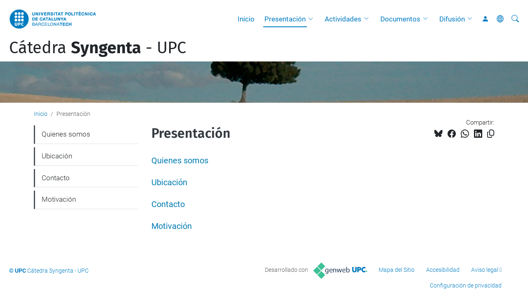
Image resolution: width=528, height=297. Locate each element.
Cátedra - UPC (97, 48)
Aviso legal (484, 269)
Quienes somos (179, 160)
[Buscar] (515, 19)
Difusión (452, 19)
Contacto (168, 204)
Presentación (285, 19)
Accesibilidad (443, 269)
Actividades (343, 19)
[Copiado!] (490, 134)
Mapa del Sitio (397, 269)
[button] (312, 19)
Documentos (400, 19)
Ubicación (169, 182)
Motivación (171, 226)
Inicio (246, 19)
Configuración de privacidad (466, 285)
